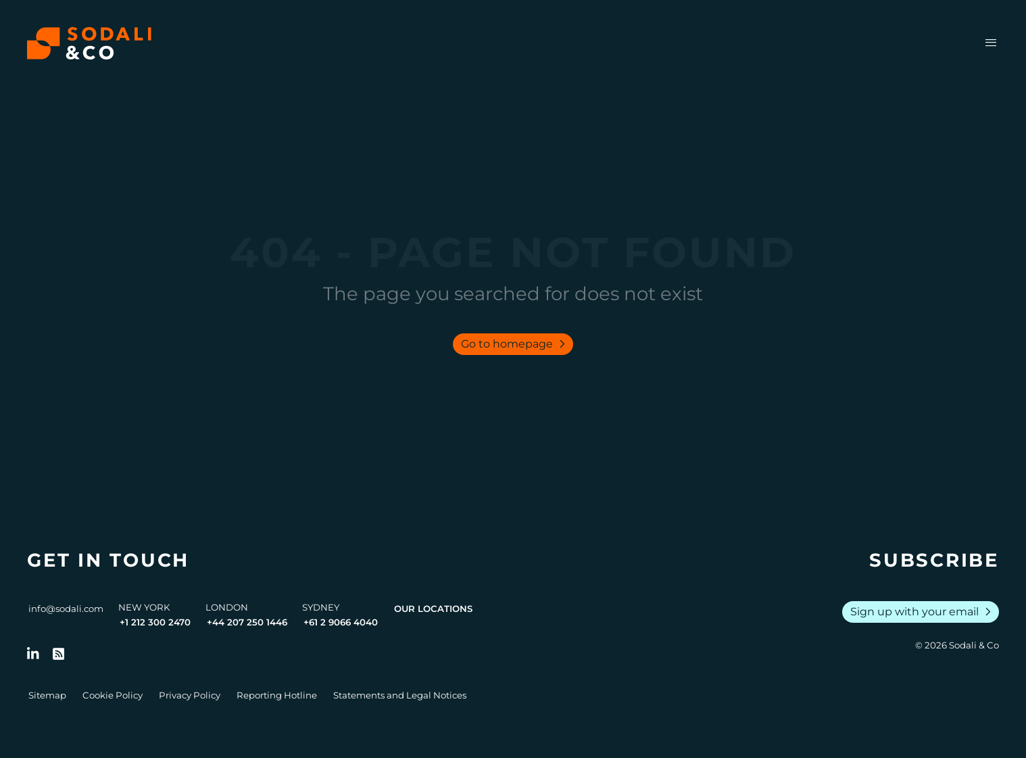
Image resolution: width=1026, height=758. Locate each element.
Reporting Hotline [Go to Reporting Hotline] (277, 695)
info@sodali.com (65, 608)
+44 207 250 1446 (247, 622)
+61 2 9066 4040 (340, 622)
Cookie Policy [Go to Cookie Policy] (112, 695)
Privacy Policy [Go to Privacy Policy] (189, 695)
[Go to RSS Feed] (59, 654)
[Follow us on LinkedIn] (33, 654)
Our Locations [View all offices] (433, 608)
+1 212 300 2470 (155, 622)
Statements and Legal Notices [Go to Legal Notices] (399, 695)
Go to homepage (515, 344)
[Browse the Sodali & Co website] (89, 43)
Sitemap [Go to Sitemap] (47, 695)
